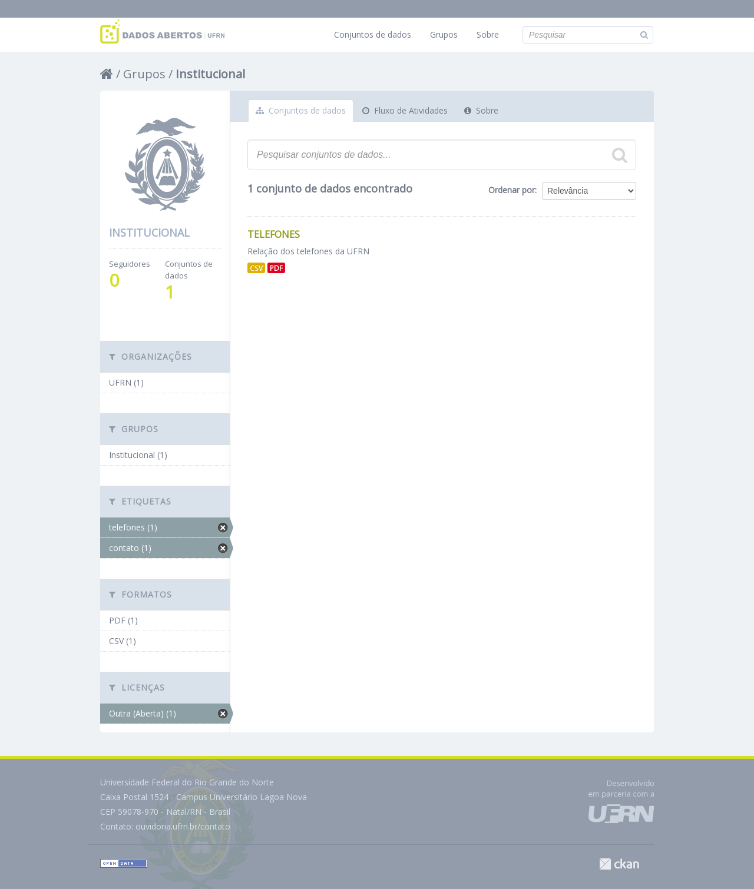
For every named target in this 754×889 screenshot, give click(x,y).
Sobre (488, 34)
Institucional (210, 74)
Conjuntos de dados (372, 34)
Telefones (273, 234)
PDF (276, 268)
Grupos (444, 34)
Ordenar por (511, 189)
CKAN (619, 864)
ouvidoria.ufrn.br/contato (182, 826)
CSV (256, 268)
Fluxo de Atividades (405, 110)
